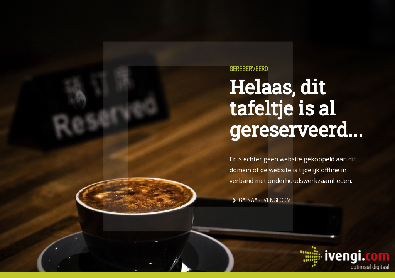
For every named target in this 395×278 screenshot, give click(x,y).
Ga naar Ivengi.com (265, 200)
